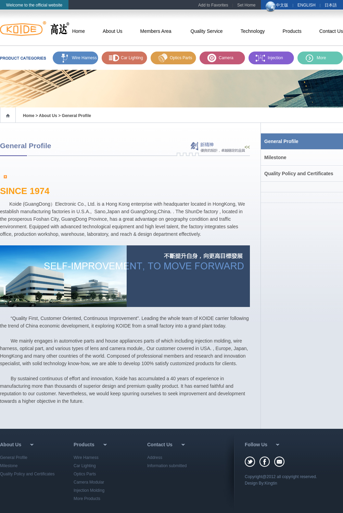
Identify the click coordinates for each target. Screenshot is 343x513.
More (321, 57)
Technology (253, 31)
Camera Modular (89, 482)
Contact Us (331, 31)
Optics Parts (181, 57)
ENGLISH (306, 5)
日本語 (331, 5)
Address (154, 457)
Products (292, 31)
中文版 (282, 5)
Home (78, 31)
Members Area (156, 31)
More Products (87, 498)
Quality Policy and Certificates (298, 173)
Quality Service (207, 31)
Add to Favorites (213, 5)
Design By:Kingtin (261, 483)
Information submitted (167, 465)
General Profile (281, 141)
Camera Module (226, 59)
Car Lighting (132, 57)
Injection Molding (275, 59)
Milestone (275, 157)
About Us (113, 31)
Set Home (246, 5)
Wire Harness (84, 57)
